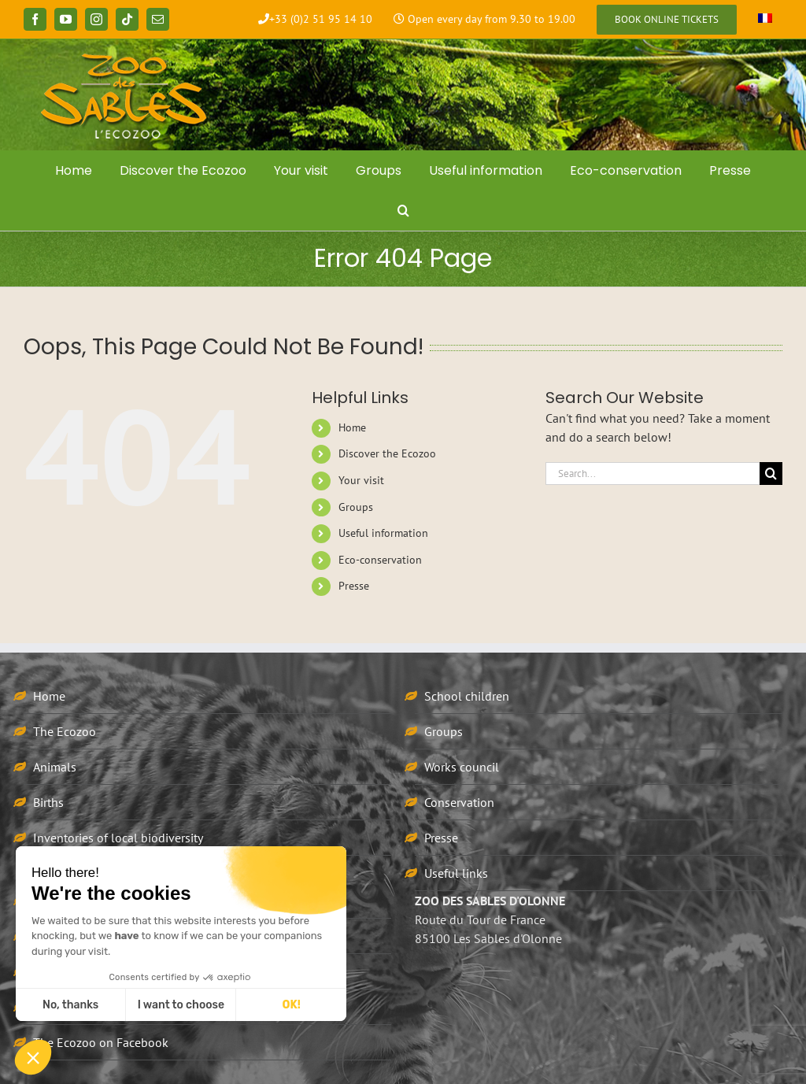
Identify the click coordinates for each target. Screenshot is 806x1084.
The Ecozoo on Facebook (100, 1042)
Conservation (459, 802)
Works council (461, 767)
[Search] (771, 473)
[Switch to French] (765, 19)
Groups (355, 507)
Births (48, 802)
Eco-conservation (380, 560)
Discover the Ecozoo (387, 453)
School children (466, 696)
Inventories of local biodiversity (118, 837)
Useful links (456, 873)
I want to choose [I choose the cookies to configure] (181, 1005)
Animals (54, 767)
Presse (353, 586)
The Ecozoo (64, 731)
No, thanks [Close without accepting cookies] (70, 1005)
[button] (403, 210)
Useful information (383, 533)
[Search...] (652, 473)
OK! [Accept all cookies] (292, 1005)
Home (352, 427)
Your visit (361, 480)
